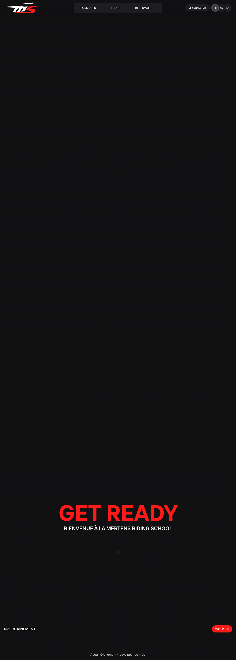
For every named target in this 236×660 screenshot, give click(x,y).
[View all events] (222, 628)
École (115, 8)
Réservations (145, 8)
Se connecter (197, 7)
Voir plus (222, 629)
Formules (88, 8)
